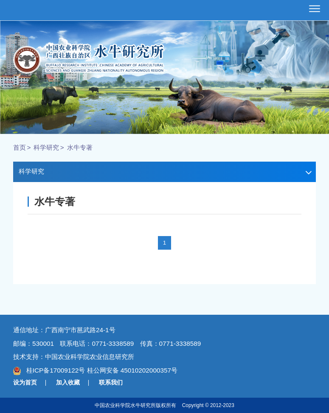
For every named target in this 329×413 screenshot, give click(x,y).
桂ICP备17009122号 (55, 370)
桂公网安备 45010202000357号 (132, 370)
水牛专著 (80, 147)
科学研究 (46, 147)
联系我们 (111, 382)
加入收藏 (68, 382)
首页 (19, 147)
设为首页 (25, 382)
